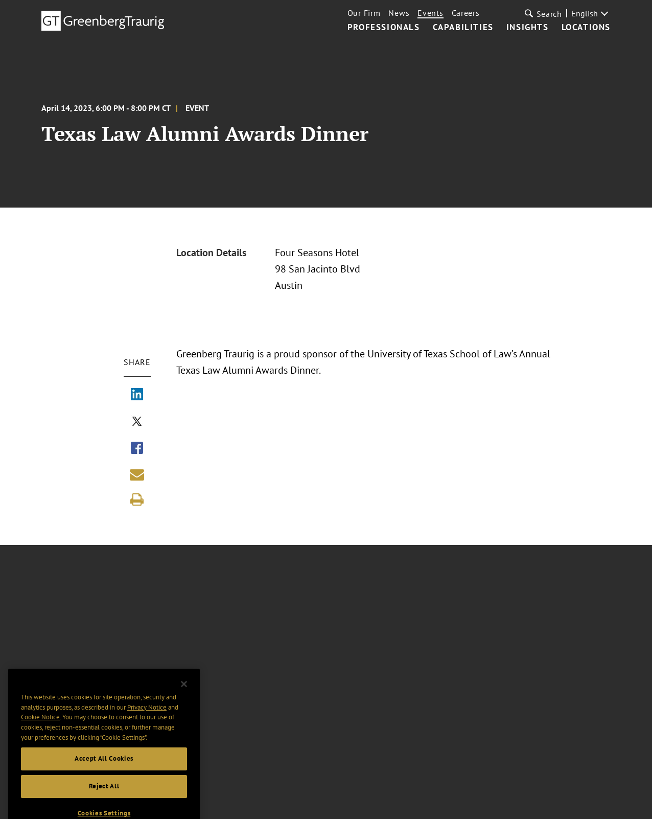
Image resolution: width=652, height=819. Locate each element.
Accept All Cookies (104, 767)
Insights (527, 27)
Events (430, 12)
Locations (586, 27)
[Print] (137, 499)
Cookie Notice (40, 725)
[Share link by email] (137, 474)
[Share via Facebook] (137, 449)
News (398, 12)
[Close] (184, 693)
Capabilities (463, 27)
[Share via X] (137, 422)
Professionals (383, 27)
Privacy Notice (147, 716)
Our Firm (364, 12)
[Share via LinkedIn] (137, 395)
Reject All (104, 794)
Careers (466, 12)
